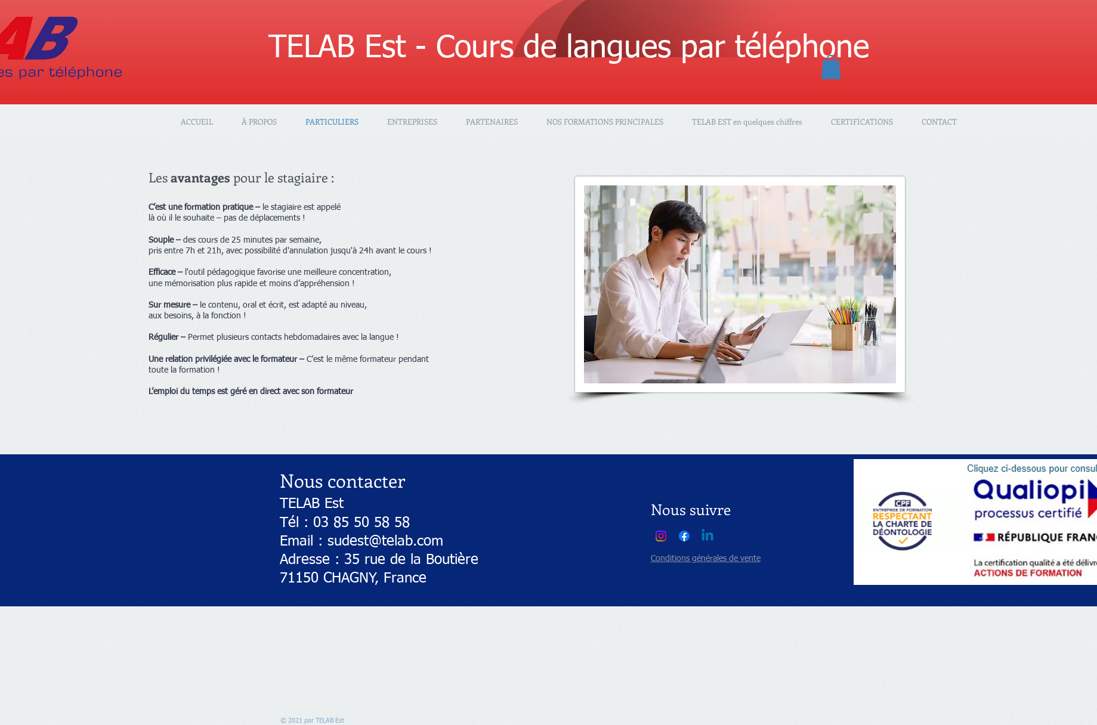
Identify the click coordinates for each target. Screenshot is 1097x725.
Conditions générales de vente (706, 558)
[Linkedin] (707, 536)
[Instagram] (661, 536)
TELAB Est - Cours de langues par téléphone (568, 48)
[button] (831, 67)
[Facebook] (684, 536)
